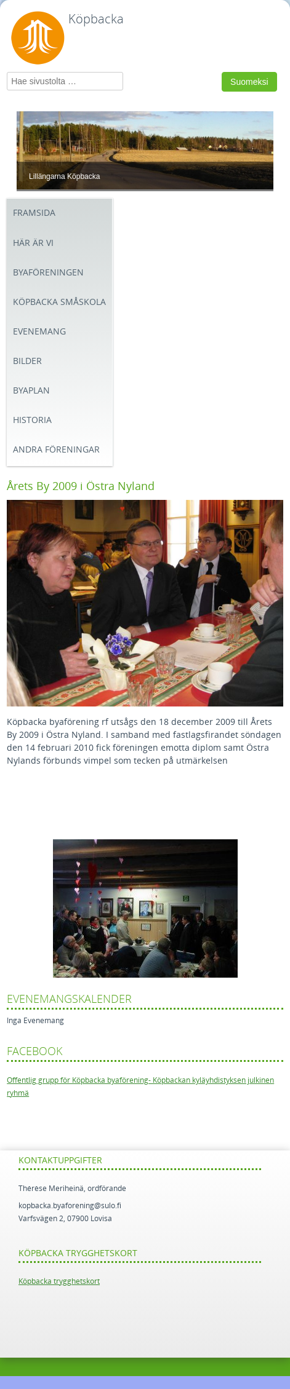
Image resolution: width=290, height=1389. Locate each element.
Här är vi (33, 243)
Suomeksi (249, 82)
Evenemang (39, 331)
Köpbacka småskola (59, 302)
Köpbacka (96, 19)
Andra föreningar (56, 450)
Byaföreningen (48, 272)
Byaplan (31, 391)
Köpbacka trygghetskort (59, 1281)
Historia (32, 420)
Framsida (34, 213)
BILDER (27, 361)
